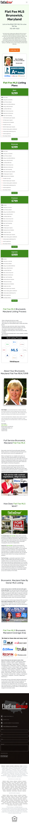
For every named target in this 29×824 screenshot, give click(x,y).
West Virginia (14, 790)
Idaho (25, 782)
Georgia (18, 782)
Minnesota (19, 784)
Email (2, 734)
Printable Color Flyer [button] (6, 124)
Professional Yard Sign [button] (7, 281)
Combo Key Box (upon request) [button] (8, 117)
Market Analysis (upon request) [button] (8, 126)
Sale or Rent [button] (5, 97)
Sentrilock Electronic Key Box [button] (8, 279)
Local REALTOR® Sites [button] (6, 108)
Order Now (14, 50)
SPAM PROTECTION (4, 753)
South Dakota (8, 789)
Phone (2, 739)
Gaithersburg (16, 765)
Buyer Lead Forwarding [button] (7, 115)
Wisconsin (20, 790)
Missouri (3, 786)
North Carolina (17, 787)
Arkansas (15, 781)
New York (12, 787)
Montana (7, 786)
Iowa (10, 783)
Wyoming (24, 790)
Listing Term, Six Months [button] (7, 99)
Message (3, 744)
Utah (21, 789)
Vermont (24, 789)
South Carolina (21, 802)
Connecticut (4, 782)
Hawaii (22, 782)
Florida (15, 782)
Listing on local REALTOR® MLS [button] (8, 104)
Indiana (6, 783)
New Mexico (7, 787)
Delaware (9, 782)
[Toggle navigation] (26, 2)
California (20, 781)
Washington (9, 790)
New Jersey (23, 800)
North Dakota (23, 787)
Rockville (12, 765)
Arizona (11, 781)
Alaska (8, 781)
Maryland (4, 784)
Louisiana (21, 783)
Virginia (4, 790)
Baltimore (3, 765)
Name (2, 729)
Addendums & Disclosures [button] (7, 113)
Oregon (10, 788)
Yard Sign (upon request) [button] (7, 120)
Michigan (14, 784)
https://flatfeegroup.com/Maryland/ (10, 726)
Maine (25, 783)
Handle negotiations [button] (6, 133)
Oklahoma (7, 788)
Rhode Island (21, 788)
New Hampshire (21, 786)
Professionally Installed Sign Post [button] (9, 131)
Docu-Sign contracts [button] (6, 135)
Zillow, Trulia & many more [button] (7, 111)
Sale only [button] (4, 205)
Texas (18, 789)
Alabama (4, 781)
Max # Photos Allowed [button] (7, 102)
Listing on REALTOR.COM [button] (7, 106)
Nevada (16, 786)
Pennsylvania (15, 788)
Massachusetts (9, 784)
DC (12, 782)
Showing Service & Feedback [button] (8, 122)
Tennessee (14, 789)
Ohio (3, 788)
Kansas (13, 783)
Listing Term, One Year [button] (7, 207)
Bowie (21, 765)
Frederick (7, 765)
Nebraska (12, 786)
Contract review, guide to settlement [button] (9, 129)
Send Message (4, 756)
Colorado (24, 781)
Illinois (3, 783)
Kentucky (17, 783)
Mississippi (24, 784)
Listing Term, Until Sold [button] (7, 261)
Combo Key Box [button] (5, 225)
